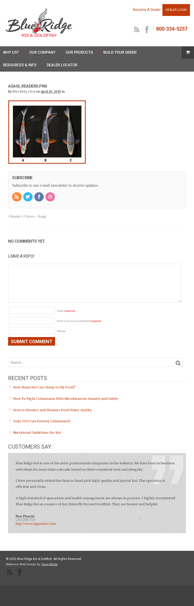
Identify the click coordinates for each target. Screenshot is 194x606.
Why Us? (11, 52)
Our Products (79, 52)
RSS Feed (137, 30)
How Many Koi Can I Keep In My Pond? (44, 387)
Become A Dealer (147, 10)
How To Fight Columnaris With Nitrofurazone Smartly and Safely (65, 398)
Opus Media (49, 564)
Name (66, 310)
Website (61, 330)
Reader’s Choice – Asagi (27, 216)
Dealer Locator (62, 65)
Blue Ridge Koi (23, 91)
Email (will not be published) (79, 320)
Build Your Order (119, 52)
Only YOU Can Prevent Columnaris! (41, 421)
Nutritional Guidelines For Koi (37, 432)
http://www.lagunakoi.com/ (36, 523)
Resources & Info (19, 65)
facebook (147, 30)
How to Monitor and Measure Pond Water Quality (52, 410)
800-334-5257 (171, 29)
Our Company (42, 52)
